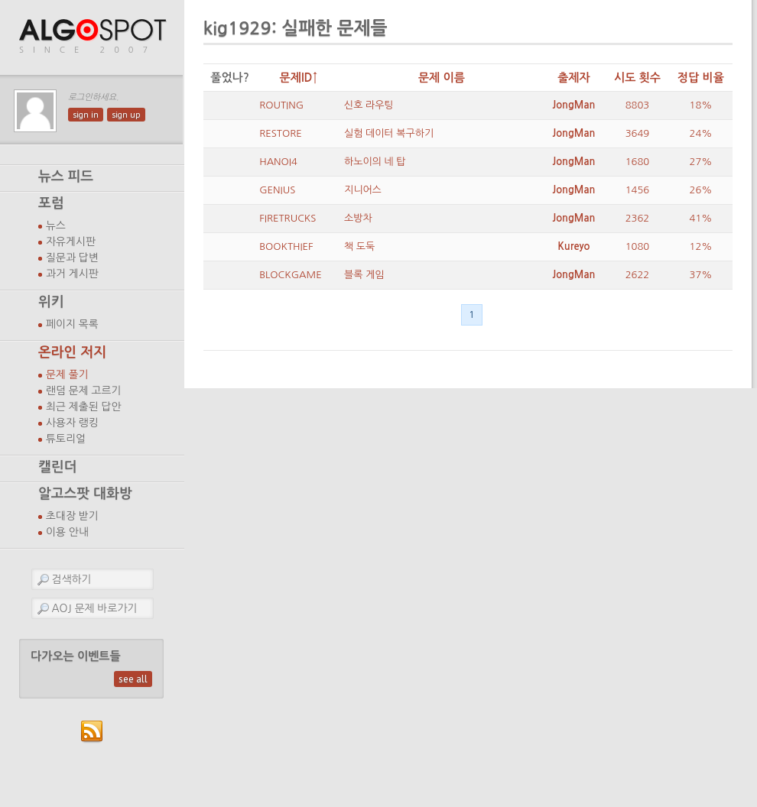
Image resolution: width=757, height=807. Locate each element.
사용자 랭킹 (72, 422)
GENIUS (277, 190)
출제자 (573, 77)
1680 (637, 162)
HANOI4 (278, 162)
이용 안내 (67, 532)
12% (701, 246)
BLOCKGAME (290, 275)
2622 (637, 275)
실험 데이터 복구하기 (389, 133)
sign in (86, 114)
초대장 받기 (72, 515)
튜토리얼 (66, 438)
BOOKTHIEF (286, 246)
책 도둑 (359, 246)
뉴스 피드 (65, 176)
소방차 (358, 218)
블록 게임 (364, 275)
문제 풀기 (67, 374)
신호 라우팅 (369, 105)
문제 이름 (441, 77)
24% (701, 133)
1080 (637, 246)
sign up (126, 114)
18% (701, 105)
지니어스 (363, 190)
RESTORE (280, 133)
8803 (637, 105)
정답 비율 (700, 77)
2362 (637, 218)
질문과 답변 (72, 257)
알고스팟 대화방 (85, 494)
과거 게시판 (72, 273)
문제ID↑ (299, 77)
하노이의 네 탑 (375, 162)
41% (701, 218)
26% (701, 190)
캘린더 (57, 467)
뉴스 (56, 225)
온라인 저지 (72, 352)
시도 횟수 (637, 77)
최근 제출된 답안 (84, 406)
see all (133, 678)
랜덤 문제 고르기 (84, 390)
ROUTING (281, 105)
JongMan (573, 105)
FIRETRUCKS (287, 218)
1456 (637, 190)
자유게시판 (71, 241)
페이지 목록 (72, 324)
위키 (51, 302)
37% (701, 275)
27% (701, 162)
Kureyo (573, 246)
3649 (637, 133)
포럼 (51, 203)
